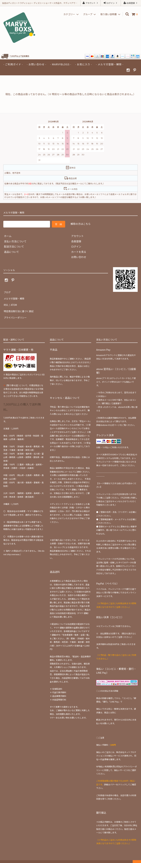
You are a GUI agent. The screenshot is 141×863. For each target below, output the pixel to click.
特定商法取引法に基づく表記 (19, 307)
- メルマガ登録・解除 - (109, 64)
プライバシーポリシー (15, 312)
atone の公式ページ (111, 419)
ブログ (7, 291)
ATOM (13, 302)
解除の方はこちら (80, 224)
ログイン (111, 3)
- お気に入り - (83, 64)
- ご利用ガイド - (13, 64)
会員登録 (131, 3)
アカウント (90, 3)
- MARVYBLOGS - (60, 64)
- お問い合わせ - (36, 64)
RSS (5, 302)
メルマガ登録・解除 (14, 296)
